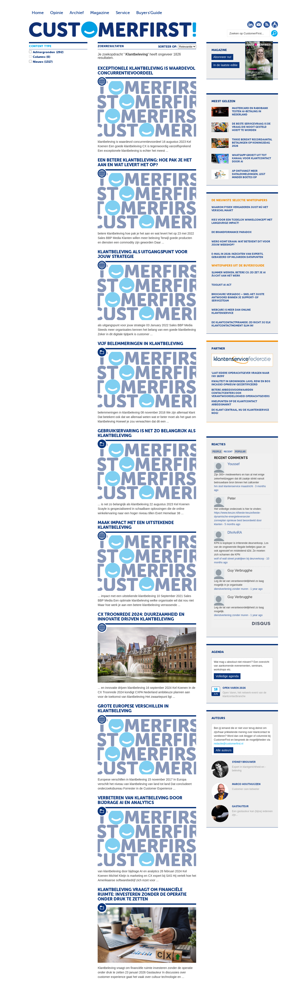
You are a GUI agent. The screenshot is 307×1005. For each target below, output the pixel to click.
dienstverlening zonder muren (231, 588)
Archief (77, 13)
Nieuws (38, 61)
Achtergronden (44, 52)
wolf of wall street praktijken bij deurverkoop (239, 558)
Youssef (233, 464)
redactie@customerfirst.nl (228, 743)
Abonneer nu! (222, 57)
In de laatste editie (225, 65)
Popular (240, 451)
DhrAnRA (234, 532)
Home (38, 13)
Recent (228, 451)
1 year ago (256, 588)
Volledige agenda (227, 676)
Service (123, 13)
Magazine (99, 13)
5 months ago (232, 524)
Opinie (56, 13)
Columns (39, 56)
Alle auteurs (224, 750)
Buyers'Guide (149, 13)
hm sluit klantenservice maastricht (233, 486)
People (217, 451)
